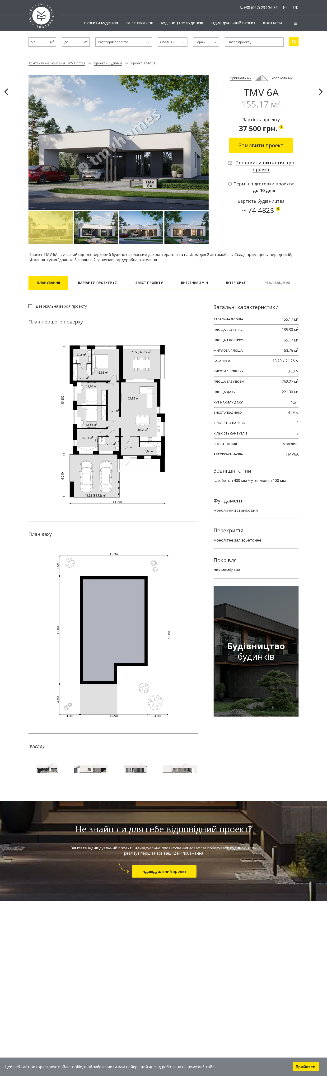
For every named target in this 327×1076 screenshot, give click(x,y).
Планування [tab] (48, 282)
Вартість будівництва (261, 201)
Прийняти (306, 1066)
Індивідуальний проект (233, 23)
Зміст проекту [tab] (149, 282)
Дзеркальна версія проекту (61, 306)
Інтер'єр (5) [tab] (236, 282)
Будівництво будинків (182, 23)
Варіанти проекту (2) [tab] (97, 282)
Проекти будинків (101, 23)
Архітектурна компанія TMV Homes (56, 63)
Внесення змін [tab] (194, 282)
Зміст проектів (139, 23)
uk (295, 7)
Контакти (272, 23)
